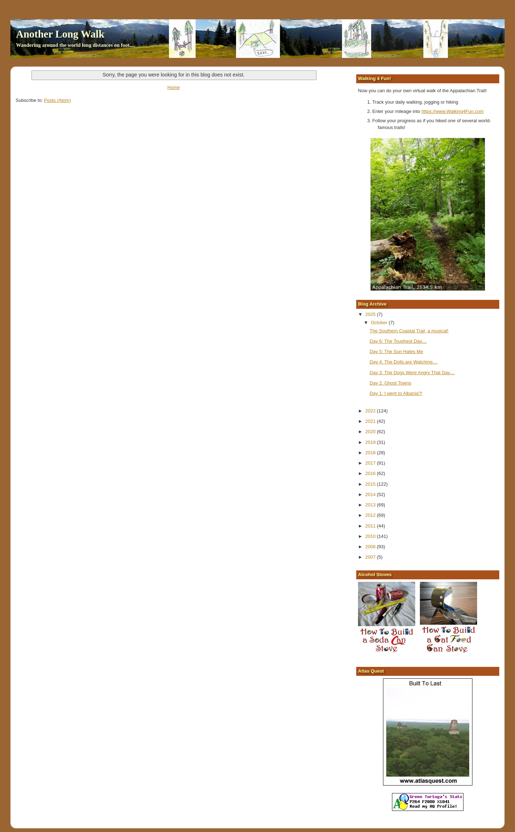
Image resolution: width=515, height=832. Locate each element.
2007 (371, 557)
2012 (371, 515)
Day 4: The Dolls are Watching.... (404, 362)
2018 (371, 452)
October (380, 322)
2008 (371, 546)
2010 (371, 536)
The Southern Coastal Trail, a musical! (409, 330)
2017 (371, 463)
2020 (371, 431)
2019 (371, 442)
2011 (371, 526)
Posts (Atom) (57, 100)
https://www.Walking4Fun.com (452, 111)
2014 (371, 494)
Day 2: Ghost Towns (390, 383)
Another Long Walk (60, 34)
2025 (371, 314)
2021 (371, 421)
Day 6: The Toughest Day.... (398, 341)
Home (173, 87)
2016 (371, 473)
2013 (371, 504)
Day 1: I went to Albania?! (396, 393)
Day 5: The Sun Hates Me (396, 351)
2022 (371, 410)
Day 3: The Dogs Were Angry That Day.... (412, 372)
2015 (371, 484)
